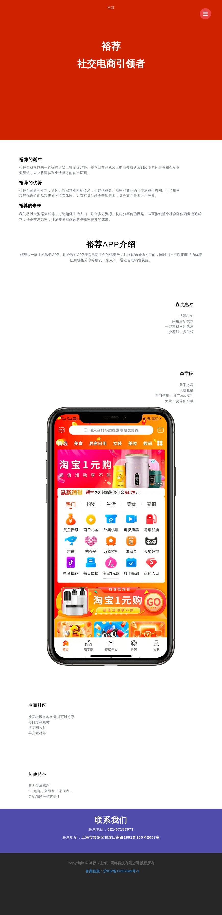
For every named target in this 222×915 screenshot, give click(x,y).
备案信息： (112, 871)
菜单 (207, 11)
